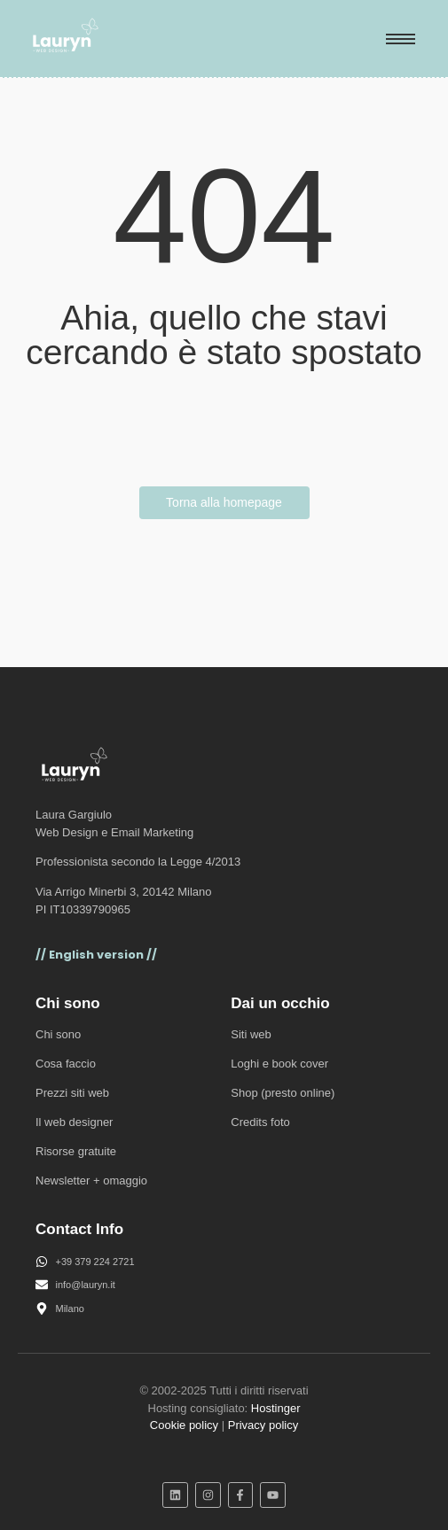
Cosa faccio (65, 1063)
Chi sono (58, 1034)
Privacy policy (263, 1425)
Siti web (251, 1034)
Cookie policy (184, 1425)
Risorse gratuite (75, 1151)
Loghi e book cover (279, 1063)
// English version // (96, 954)
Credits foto (260, 1122)
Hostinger (276, 1408)
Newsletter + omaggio (91, 1180)
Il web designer (74, 1122)
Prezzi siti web (72, 1092)
